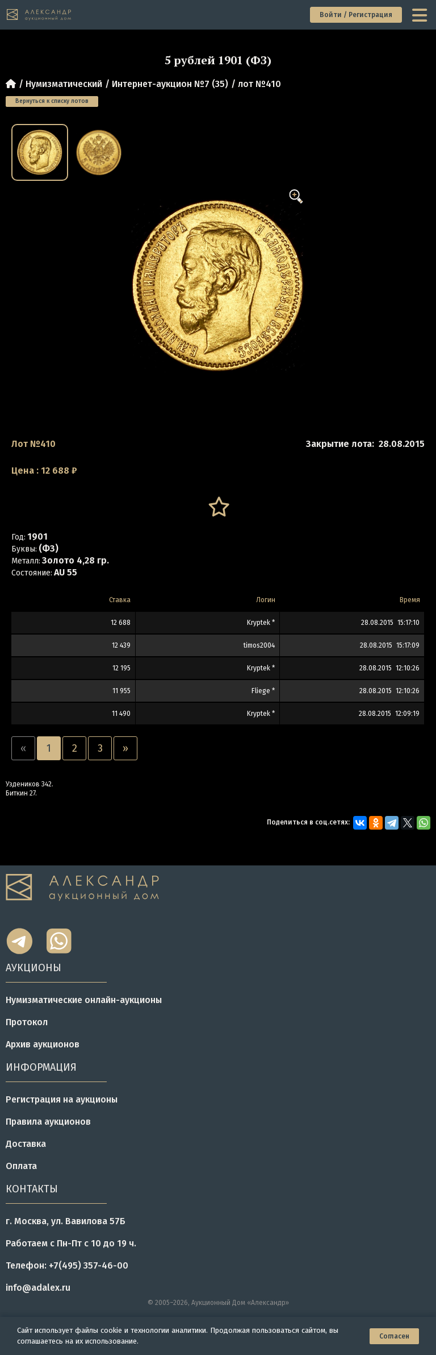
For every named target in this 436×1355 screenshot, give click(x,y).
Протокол (27, 1022)
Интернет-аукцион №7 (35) (170, 83)
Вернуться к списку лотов (52, 101)
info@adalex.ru (38, 1287)
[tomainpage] (39, 15)
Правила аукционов (48, 1121)
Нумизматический (64, 83)
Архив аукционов (42, 1044)
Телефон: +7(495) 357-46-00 (67, 1265)
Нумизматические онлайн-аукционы (84, 1000)
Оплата (21, 1166)
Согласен (394, 1336)
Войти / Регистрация (356, 15)
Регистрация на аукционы (62, 1099)
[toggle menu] (420, 15)
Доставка (26, 1143)
